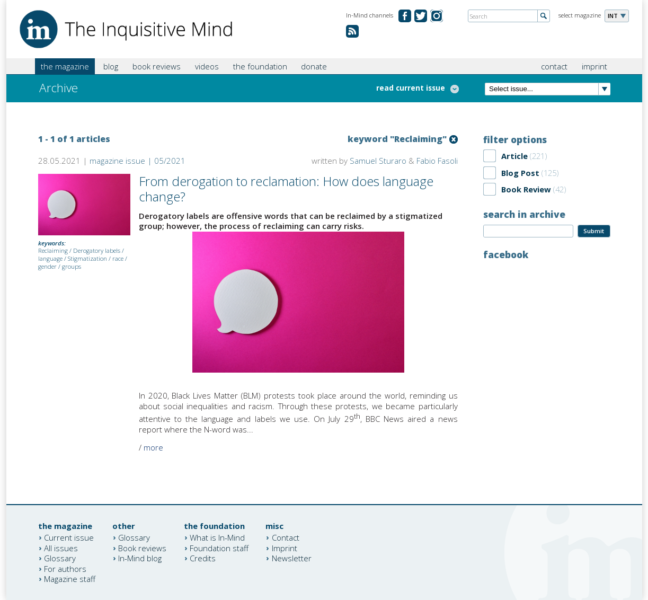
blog (110, 66)
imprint (594, 66)
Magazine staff (69, 578)
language (50, 258)
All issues (61, 547)
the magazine (65, 66)
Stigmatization (87, 258)
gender (47, 266)
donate (314, 66)
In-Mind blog (140, 558)
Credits (203, 558)
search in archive (524, 214)
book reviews (156, 66)
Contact (285, 537)
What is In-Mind (217, 537)
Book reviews (142, 547)
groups (71, 266)
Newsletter (292, 558)
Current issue (69, 537)
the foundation (260, 66)
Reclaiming (53, 250)
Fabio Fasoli (437, 160)
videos (207, 66)
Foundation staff (219, 547)
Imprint (284, 547)
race (117, 258)
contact (554, 66)
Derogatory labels (96, 250)
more (153, 447)
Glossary (60, 558)
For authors (65, 568)
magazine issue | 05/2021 (137, 160)
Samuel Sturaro (378, 160)
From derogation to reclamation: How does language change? (286, 188)
